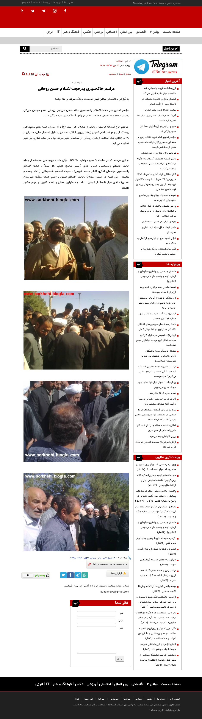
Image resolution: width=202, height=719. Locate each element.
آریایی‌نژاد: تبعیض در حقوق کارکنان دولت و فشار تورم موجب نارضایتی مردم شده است (156, 340)
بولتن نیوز (100, 99)
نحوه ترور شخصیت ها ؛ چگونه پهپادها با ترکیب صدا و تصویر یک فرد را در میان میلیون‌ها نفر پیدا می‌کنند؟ (156, 618)
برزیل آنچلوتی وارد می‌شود (163, 436)
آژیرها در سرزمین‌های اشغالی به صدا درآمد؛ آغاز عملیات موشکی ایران (157, 401)
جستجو (138, 699)
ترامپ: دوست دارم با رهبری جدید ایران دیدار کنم (156, 540)
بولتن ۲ (154, 32)
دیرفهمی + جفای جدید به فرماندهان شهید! (158, 562)
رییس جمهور (90, 558)
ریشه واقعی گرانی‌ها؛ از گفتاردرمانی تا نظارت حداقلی (157, 588)
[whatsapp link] (84, 575)
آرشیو (149, 699)
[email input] (96, 621)
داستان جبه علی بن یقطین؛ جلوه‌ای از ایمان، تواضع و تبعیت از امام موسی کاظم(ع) (157, 276)
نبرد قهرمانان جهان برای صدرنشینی (158, 153)
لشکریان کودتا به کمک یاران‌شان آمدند (156, 551)
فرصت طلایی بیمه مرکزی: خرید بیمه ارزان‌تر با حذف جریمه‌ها (158, 289)
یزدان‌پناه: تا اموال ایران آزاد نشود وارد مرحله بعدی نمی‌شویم (157, 385)
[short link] (110, 564)
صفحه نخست (171, 32)
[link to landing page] (160, 17)
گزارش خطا (118, 574)
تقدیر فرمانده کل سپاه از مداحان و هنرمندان (159, 230)
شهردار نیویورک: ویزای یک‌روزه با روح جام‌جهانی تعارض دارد (157, 197)
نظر (121, 628)
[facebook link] (70, 575)
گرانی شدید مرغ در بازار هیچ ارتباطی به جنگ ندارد (156, 240)
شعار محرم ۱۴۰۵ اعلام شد (163, 393)
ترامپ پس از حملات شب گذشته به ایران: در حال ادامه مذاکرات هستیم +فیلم (158, 575)
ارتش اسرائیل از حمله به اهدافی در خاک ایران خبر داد (155, 444)
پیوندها (46, 2)
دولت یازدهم (76, 558)
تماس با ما (69, 2)
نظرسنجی (114, 699)
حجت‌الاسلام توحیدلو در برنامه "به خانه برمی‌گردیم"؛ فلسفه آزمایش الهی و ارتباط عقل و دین (156, 480)
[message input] (96, 640)
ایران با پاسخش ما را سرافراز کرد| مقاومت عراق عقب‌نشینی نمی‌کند (128, 48)
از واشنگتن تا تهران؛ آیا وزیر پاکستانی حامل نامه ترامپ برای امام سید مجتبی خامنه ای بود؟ (157, 303)
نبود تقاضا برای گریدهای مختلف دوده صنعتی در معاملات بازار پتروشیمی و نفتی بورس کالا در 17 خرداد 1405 (155, 415)
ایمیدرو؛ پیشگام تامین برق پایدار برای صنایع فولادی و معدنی (157, 316)
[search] (25, 49)
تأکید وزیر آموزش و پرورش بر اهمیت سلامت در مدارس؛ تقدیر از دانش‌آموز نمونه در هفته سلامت (157, 633)
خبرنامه (36, 2)
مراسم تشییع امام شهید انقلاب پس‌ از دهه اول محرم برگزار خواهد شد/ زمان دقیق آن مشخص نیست (157, 142)
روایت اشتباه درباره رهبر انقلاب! (160, 110)
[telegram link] (77, 575)
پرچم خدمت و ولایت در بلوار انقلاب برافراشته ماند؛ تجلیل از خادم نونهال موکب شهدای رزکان (158, 211)
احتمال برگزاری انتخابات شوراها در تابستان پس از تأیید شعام (159, 101)
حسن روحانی (109, 558)
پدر (99, 558)
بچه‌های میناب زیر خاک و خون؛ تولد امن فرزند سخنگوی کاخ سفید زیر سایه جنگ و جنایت (155, 512)
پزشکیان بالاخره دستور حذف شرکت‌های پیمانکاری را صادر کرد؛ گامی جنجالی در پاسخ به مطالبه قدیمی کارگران (155, 496)
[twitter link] (63, 575)
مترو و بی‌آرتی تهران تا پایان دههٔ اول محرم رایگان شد (158, 129)
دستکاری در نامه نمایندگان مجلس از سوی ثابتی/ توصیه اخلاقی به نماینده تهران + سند (157, 660)
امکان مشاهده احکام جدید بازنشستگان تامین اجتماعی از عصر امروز (156, 428)
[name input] (96, 613)
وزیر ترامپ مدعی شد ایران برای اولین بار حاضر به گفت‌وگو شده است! (156, 467)
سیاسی (112, 74)
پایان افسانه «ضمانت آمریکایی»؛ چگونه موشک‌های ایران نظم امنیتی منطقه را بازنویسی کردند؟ (156, 164)
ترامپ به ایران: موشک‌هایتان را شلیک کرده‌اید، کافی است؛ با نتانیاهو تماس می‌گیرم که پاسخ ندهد (157, 372)
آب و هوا (26, 2)
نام (121, 613)
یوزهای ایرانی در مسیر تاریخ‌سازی (159, 222)
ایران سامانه (157, 710)
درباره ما (57, 2)
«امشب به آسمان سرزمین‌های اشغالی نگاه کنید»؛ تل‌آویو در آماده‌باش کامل (157, 327)
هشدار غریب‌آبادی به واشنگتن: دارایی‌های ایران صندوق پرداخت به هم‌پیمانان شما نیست (158, 356)
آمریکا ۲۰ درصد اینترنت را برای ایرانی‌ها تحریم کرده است (156, 118)
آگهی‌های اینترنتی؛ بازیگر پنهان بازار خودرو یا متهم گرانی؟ (158, 251)
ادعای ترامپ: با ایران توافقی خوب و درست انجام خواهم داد (158, 646)
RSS (77, 699)
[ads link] (157, 66)
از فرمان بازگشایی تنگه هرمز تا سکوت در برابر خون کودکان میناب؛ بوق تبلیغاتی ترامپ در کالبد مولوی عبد (155, 602)
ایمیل (120, 620)
